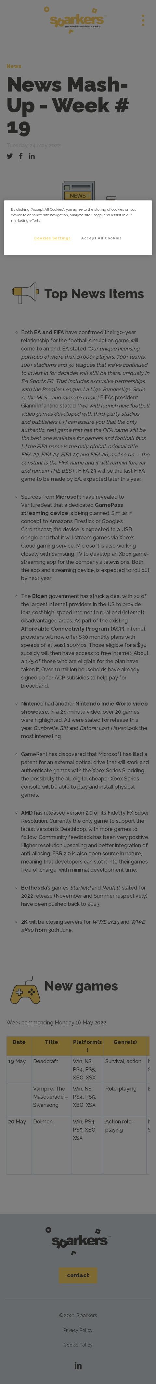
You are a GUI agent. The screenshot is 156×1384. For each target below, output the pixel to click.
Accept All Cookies (101, 238)
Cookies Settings (52, 238)
